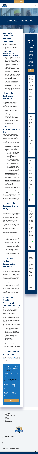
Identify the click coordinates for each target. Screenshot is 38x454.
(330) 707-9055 (7, 418)
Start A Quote (19, 1)
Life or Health (14, 396)
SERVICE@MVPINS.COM (9, 421)
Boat (7, 395)
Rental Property (6, 393)
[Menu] (35, 5)
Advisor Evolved (16, 448)
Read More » (30, 102)
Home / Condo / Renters (14, 385)
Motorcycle (14, 393)
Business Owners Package (6, 390)
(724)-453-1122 (7, 443)
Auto (7, 384)
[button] (31, 70)
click (4, 358)
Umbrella (14, 389)
